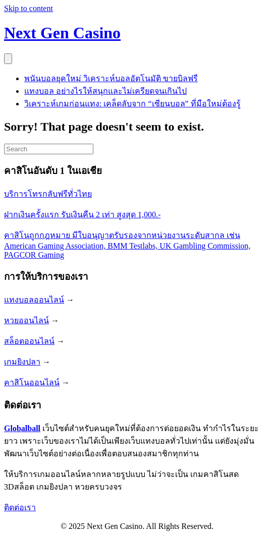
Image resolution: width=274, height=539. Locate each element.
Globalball (22, 428)
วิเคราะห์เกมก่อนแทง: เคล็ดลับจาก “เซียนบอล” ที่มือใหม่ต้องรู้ (132, 103)
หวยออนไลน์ (26, 320)
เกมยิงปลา (22, 361)
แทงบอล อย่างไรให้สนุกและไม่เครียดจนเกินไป (105, 91)
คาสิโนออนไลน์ (32, 382)
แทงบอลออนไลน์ (34, 299)
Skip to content (28, 8)
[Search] (48, 149)
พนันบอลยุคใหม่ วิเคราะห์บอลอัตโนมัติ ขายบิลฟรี (111, 78)
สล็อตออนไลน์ (29, 341)
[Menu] (8, 58)
